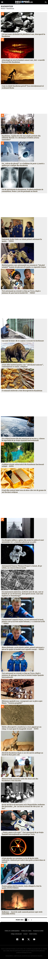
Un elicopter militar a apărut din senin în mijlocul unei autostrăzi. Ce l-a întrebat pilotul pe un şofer (23, 541)
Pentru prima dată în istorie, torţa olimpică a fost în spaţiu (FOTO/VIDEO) (21, 885)
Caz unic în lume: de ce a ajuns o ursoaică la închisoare (23, 341)
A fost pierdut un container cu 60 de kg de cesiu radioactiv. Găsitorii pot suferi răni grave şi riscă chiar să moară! (23, 858)
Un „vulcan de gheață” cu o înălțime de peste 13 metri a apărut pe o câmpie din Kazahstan (23, 165)
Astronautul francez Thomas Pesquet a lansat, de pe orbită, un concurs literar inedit (22, 567)
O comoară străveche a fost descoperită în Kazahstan (22, 391)
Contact (25, 932)
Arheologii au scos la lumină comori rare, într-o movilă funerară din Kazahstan (23, 61)
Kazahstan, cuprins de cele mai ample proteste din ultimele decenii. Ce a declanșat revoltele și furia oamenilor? (21, 138)
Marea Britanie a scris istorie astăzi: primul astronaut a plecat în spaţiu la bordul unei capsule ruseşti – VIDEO (23, 648)
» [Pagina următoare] (31, 918)
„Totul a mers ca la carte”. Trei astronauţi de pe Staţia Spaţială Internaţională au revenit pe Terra (22, 831)
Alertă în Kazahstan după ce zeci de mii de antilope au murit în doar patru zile (22, 754)
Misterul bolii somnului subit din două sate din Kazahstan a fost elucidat (20, 780)
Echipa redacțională (16, 932)
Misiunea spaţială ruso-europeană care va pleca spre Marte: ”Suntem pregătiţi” (22, 702)
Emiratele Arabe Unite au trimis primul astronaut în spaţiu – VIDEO (22, 240)
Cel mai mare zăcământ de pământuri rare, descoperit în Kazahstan (23, 35)
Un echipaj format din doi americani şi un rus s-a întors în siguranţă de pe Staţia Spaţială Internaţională (24, 440)
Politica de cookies (26, 929)
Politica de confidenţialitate (12, 929)
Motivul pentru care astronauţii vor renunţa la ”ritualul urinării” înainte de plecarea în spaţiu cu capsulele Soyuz (24, 266)
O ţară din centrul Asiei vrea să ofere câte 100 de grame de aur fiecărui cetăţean (24, 491)
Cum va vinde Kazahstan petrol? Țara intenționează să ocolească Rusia (23, 87)
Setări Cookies (33, 932)
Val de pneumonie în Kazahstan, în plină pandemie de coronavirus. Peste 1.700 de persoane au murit (22, 190)
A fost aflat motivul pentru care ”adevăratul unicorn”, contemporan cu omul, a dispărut (22, 366)
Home (3, 8)
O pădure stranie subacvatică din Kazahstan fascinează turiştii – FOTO (23, 465)
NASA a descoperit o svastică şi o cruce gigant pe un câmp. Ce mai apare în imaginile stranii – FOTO (21, 728)
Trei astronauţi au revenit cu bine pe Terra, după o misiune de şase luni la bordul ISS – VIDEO (21, 292)
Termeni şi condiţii (38, 929)
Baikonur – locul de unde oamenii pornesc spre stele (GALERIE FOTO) (22, 911)
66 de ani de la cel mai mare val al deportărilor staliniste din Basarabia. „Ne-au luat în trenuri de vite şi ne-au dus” (24, 806)
